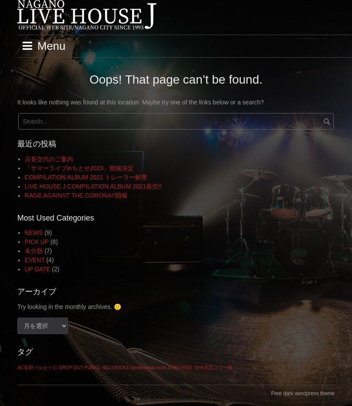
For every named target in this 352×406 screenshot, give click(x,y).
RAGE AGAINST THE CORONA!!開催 (76, 195)
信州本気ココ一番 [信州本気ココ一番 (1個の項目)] (213, 367)
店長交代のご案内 (49, 159)
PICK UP (37, 241)
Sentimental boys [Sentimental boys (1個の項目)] (148, 367)
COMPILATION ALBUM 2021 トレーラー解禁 (86, 177)
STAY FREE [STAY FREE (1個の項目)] (180, 367)
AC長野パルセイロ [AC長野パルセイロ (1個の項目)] (37, 367)
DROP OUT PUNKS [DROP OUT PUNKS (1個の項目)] (79, 367)
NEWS (34, 232)
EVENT (35, 260)
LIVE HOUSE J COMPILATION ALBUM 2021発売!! (93, 186)
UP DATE (37, 269)
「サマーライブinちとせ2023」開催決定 (79, 168)
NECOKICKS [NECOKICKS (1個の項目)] (115, 367)
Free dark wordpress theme (303, 393)
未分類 (34, 250)
